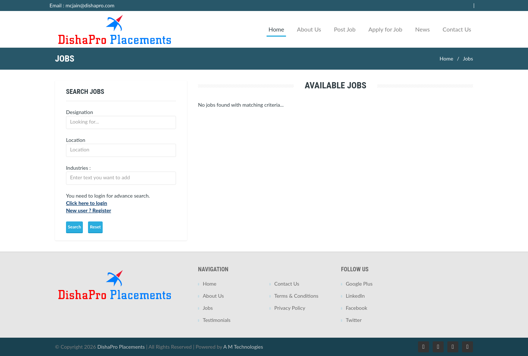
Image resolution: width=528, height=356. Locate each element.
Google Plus (359, 283)
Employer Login (423, 5)
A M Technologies (243, 347)
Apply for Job (385, 29)
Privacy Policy (289, 308)
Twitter (354, 320)
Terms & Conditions (296, 296)
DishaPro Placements (120, 347)
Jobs (468, 58)
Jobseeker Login (462, 5)
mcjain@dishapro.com (90, 5)
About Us (309, 29)
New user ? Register (88, 210)
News (422, 29)
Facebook (356, 308)
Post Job (345, 29)
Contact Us (457, 29)
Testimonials (217, 320)
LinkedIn (355, 296)
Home (276, 29)
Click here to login (86, 203)
